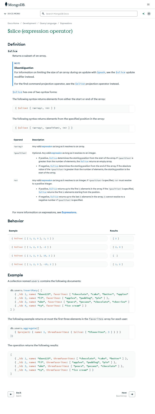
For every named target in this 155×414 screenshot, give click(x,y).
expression (47, 146)
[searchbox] (88, 14)
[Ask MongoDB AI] (143, 13)
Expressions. (69, 212)
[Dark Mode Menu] (149, 13)
